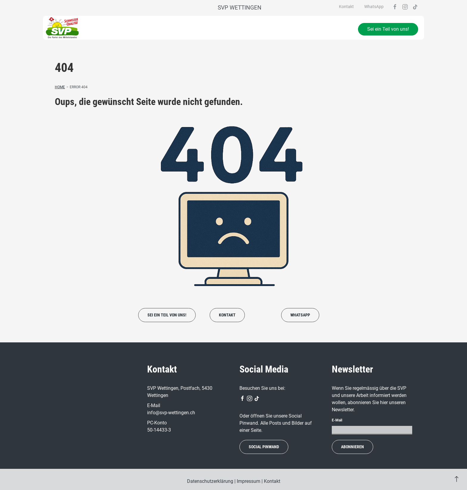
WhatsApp (374, 6)
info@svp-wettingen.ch (171, 412)
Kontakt (346, 6)
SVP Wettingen (239, 7)
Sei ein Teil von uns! (388, 29)
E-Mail (337, 420)
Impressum (248, 481)
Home (60, 87)
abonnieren (352, 446)
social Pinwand (264, 446)
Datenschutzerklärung (210, 481)
